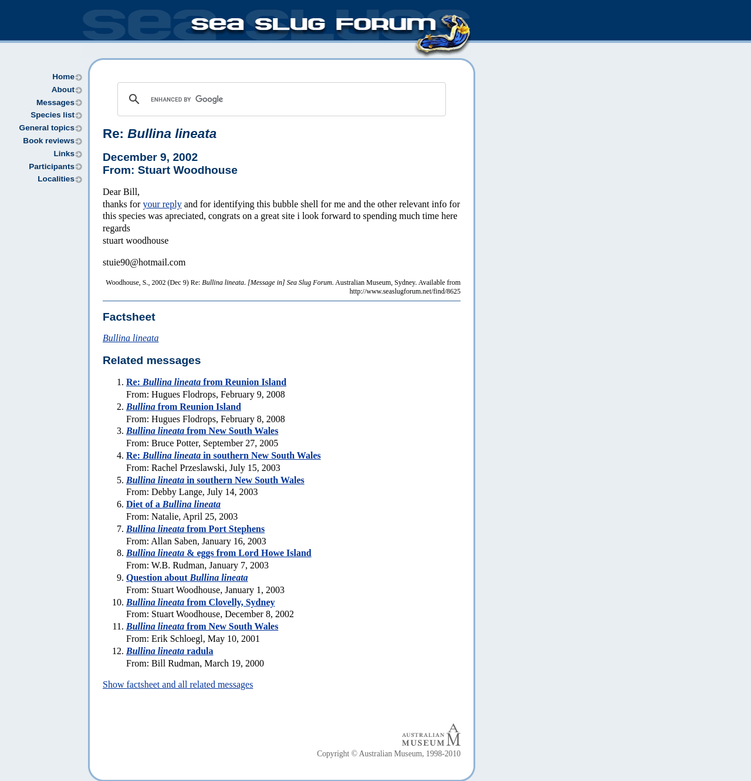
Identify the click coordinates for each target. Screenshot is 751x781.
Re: (159, 133)
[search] (280, 99)
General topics (47, 127)
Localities (56, 178)
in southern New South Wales (215, 480)
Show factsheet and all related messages (178, 684)
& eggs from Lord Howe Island (219, 553)
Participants (52, 166)
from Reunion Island (183, 407)
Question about (187, 578)
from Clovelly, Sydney (200, 602)
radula (169, 651)
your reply (162, 204)
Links (64, 153)
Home (63, 76)
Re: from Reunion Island (206, 382)
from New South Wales (202, 431)
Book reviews (49, 140)
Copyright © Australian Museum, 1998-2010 (389, 753)
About (63, 89)
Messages (55, 102)
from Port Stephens (195, 529)
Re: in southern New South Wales (223, 455)
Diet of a (173, 504)
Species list (53, 114)
